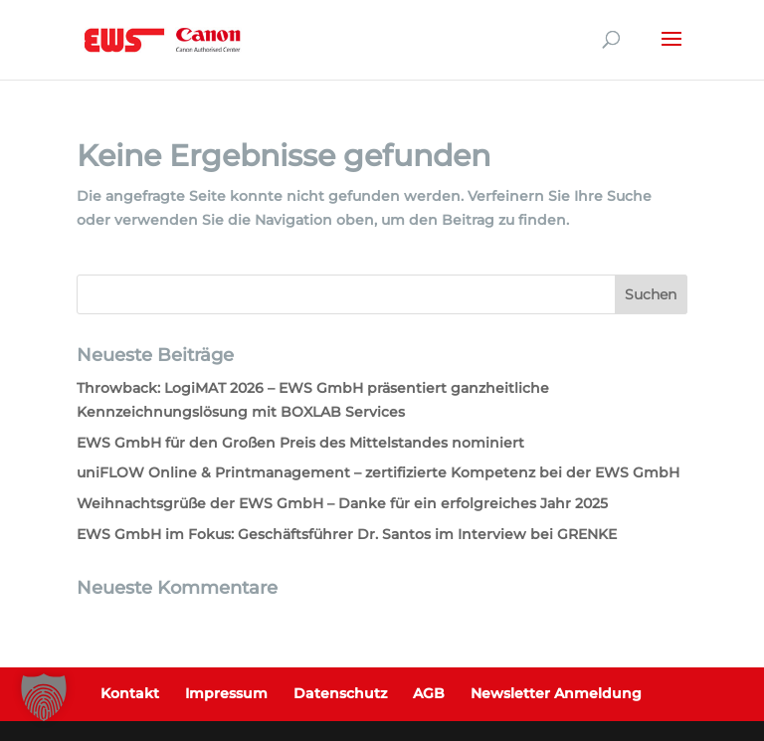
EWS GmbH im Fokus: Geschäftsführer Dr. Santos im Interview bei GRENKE (347, 534)
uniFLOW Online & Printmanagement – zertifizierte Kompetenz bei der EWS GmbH (378, 472)
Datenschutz (340, 693)
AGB (429, 693)
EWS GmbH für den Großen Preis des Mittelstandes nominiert (300, 443)
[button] (44, 697)
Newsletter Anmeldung (556, 693)
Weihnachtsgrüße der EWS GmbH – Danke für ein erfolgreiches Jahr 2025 (342, 503)
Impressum (226, 693)
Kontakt (129, 693)
